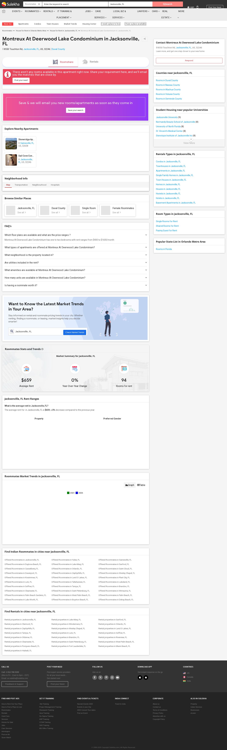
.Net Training (44, 698)
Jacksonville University (168, 111)
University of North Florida (170, 120)
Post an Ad (6, 728)
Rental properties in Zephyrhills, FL (20, 622)
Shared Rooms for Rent (167, 220)
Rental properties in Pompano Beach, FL (22, 640)
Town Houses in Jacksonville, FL (171, 174)
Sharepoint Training (46, 704)
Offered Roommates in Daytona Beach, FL (23, 558)
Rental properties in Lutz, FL (64, 627)
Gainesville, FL (27, 137)
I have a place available (129, 18)
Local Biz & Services (130, 11)
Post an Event (82, 707)
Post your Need (57, 678)
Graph (129, 478)
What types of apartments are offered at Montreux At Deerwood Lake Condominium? (76, 241)
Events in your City (84, 701)
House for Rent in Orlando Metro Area (30, 24)
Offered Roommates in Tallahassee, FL (69, 576)
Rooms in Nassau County (168, 79)
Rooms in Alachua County (168, 83)
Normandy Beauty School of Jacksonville (177, 116)
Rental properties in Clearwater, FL (19, 635)
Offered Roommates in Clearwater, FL (21, 584)
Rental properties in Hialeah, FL (18, 644)
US (186, 667)
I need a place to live (105, 18)
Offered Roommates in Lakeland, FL (114, 576)
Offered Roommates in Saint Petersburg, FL (71, 584)
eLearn (193, 707)
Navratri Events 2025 (85, 698)
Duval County (58, 42)
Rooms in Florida (164, 243)
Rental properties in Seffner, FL (111, 627)
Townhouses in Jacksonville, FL (171, 160)
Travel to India (120, 698)
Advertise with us (159, 710)
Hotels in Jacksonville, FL (167, 192)
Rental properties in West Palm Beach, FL (116, 635)
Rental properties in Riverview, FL (112, 631)
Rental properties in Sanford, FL (112, 613)
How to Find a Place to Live (12, 701)
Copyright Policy (159, 713)
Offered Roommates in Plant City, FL (114, 571)
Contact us (157, 701)
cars (164, 11)
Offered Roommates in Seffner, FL (20, 580)
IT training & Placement (69, 11)
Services (5, 713)
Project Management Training (50, 701)
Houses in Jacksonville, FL (168, 183)
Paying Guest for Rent (166, 224)
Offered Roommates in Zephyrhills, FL (68, 567)
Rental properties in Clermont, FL (19, 618)
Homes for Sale (7, 716)
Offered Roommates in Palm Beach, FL (115, 589)
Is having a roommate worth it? (76, 279)
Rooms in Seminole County (169, 92)
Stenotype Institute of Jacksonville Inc (176, 129)
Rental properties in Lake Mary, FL (66, 613)
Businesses (195, 704)
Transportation (21, 178)
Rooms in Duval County (167, 74)
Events (14, 11)
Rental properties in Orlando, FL (112, 618)
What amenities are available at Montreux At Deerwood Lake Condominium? (76, 263)
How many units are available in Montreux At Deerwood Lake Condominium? (76, 271)
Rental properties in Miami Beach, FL (114, 640)
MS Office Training (46, 722)
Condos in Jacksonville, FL (168, 155)
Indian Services (196, 701)
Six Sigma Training (46, 710)
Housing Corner (84, 18)
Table (141, 478)
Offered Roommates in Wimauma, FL (114, 584)
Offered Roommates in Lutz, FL (18, 576)
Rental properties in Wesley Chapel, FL (68, 622)
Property (194, 698)
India (187, 675)
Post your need (215, 4)
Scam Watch (6, 731)
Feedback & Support (14, 678)
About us (156, 698)
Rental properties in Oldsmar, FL (18, 631)
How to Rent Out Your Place (12, 698)
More (194, 11)
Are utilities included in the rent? (76, 256)
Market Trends (66, 18)
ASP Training (44, 713)
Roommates (30, 11)
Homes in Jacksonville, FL (168, 178)
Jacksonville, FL (31, 42)
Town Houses (49, 18)
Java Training (44, 707)
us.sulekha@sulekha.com (17, 672)
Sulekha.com (4, 12)
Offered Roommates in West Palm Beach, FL (71, 589)
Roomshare (63, 55)
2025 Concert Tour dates (86, 704)
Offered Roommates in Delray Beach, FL (116, 593)
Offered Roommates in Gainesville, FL (115, 553)
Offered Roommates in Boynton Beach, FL (70, 593)
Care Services (106, 11)
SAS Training (44, 719)
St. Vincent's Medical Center (171, 125)
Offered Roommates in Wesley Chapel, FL (116, 567)
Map (8, 178)
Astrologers (6, 725)
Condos (35, 18)
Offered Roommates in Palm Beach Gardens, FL (25, 589)
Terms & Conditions (160, 704)
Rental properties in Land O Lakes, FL (114, 622)
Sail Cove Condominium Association (26, 149)
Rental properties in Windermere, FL (67, 618)
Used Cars (5, 710)
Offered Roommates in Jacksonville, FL (22, 553)
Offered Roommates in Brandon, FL (114, 580)
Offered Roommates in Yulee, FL (66, 553)
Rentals (46, 11)
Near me (7, 18)
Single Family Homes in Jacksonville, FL (174, 169)
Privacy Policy (158, 707)
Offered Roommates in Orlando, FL (67, 562)
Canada (188, 671)
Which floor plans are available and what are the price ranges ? (76, 228)
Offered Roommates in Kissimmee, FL (21, 571)
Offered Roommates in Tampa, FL (66, 580)
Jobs (90, 11)
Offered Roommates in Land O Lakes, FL (69, 571)
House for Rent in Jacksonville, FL (63, 24)
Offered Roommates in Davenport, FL (21, 567)
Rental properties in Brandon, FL (66, 631)
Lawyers (152, 11)
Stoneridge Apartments (26, 133)
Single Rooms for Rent (167, 215)
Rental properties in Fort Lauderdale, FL (69, 640)
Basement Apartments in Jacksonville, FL (176, 196)
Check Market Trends (74, 325)
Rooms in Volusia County (168, 88)
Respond (189, 54)
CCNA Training (44, 716)
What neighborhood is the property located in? (76, 248)
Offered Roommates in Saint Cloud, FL (115, 562)
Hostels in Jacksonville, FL (168, 187)
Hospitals (55, 178)
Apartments (23, 18)
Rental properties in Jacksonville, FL (20, 613)
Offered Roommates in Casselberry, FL (21, 562)
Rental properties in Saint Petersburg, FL (69, 635)
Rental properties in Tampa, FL (18, 627)
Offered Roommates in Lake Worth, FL (21, 593)
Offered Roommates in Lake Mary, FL (68, 558)
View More (189, 137)
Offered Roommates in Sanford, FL (113, 558)
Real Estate (179, 11)
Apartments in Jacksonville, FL (170, 164)
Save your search (75, 104)
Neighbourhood (39, 178)
